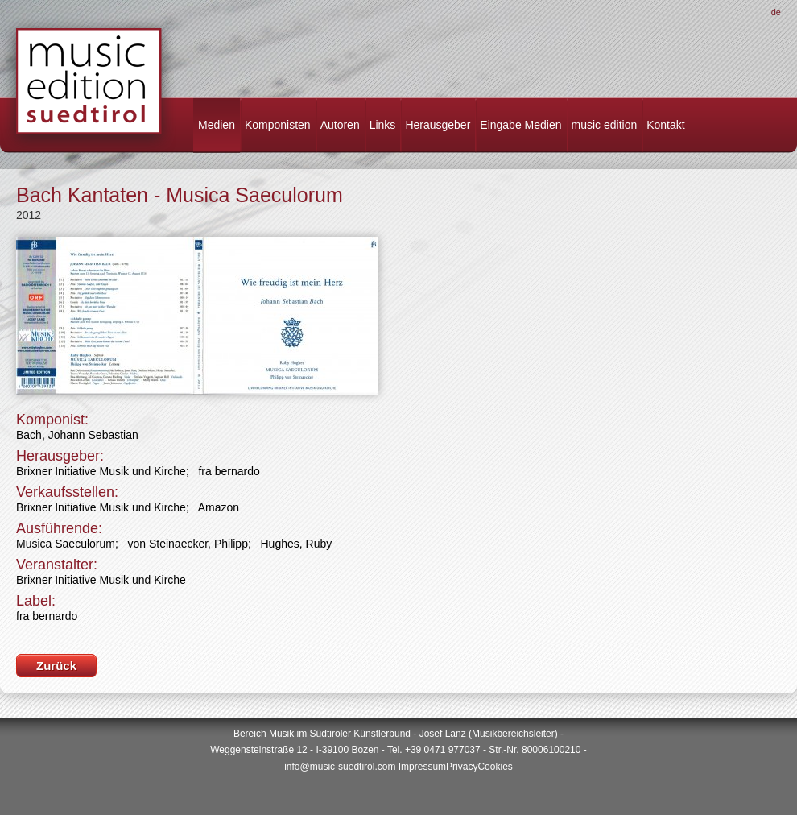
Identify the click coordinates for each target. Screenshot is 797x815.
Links (383, 124)
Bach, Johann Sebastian (77, 434)
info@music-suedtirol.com (339, 766)
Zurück (56, 665)
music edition (605, 124)
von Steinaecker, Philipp (188, 543)
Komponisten (278, 124)
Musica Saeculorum (65, 543)
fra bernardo (228, 471)
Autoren (340, 124)
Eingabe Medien (520, 124)
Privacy (461, 766)
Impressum (422, 766)
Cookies (494, 766)
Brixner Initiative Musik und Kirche (101, 471)
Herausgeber (437, 124)
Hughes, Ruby (296, 543)
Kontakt (665, 124)
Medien (216, 124)
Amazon (218, 507)
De (776, 12)
